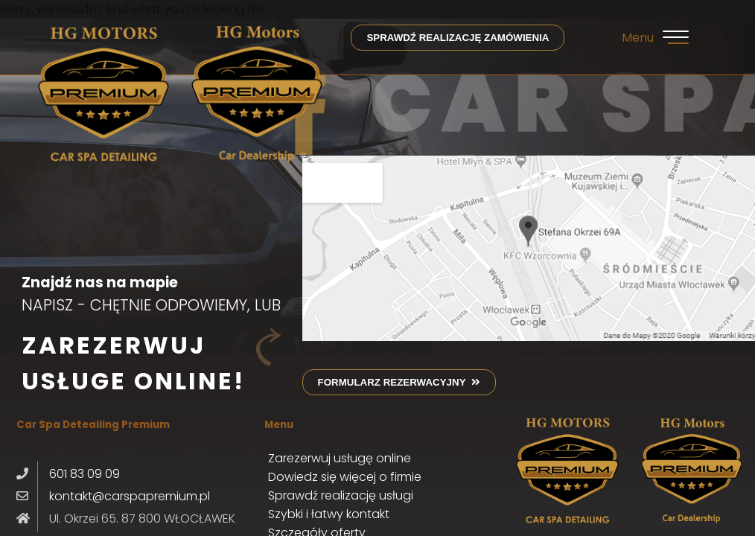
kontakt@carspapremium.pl (129, 496)
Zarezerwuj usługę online (339, 458)
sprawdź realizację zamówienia (457, 37)
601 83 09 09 (84, 473)
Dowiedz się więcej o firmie (344, 476)
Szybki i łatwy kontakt (328, 514)
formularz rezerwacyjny (399, 382)
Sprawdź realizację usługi (340, 495)
